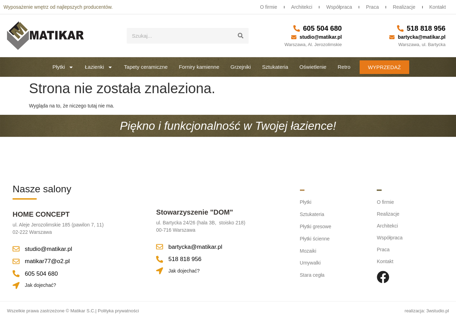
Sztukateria (275, 67)
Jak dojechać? (40, 285)
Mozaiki (308, 249)
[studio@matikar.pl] (293, 37)
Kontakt (437, 7)
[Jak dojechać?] (16, 285)
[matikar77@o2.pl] (16, 261)
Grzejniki (240, 67)
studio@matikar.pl (321, 37)
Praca (370, 7)
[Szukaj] (241, 36)
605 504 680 (322, 28)
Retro (344, 67)
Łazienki (99, 67)
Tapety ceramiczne (146, 67)
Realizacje (403, 7)
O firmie (264, 7)
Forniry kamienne (199, 67)
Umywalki (310, 261)
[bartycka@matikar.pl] (392, 37)
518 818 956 (426, 28)
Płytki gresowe (315, 226)
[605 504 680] (296, 28)
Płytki (63, 67)
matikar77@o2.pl (47, 261)
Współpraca (337, 7)
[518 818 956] (400, 28)
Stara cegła (312, 273)
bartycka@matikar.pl (422, 37)
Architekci (298, 7)
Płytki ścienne (315, 237)
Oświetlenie (312, 67)
